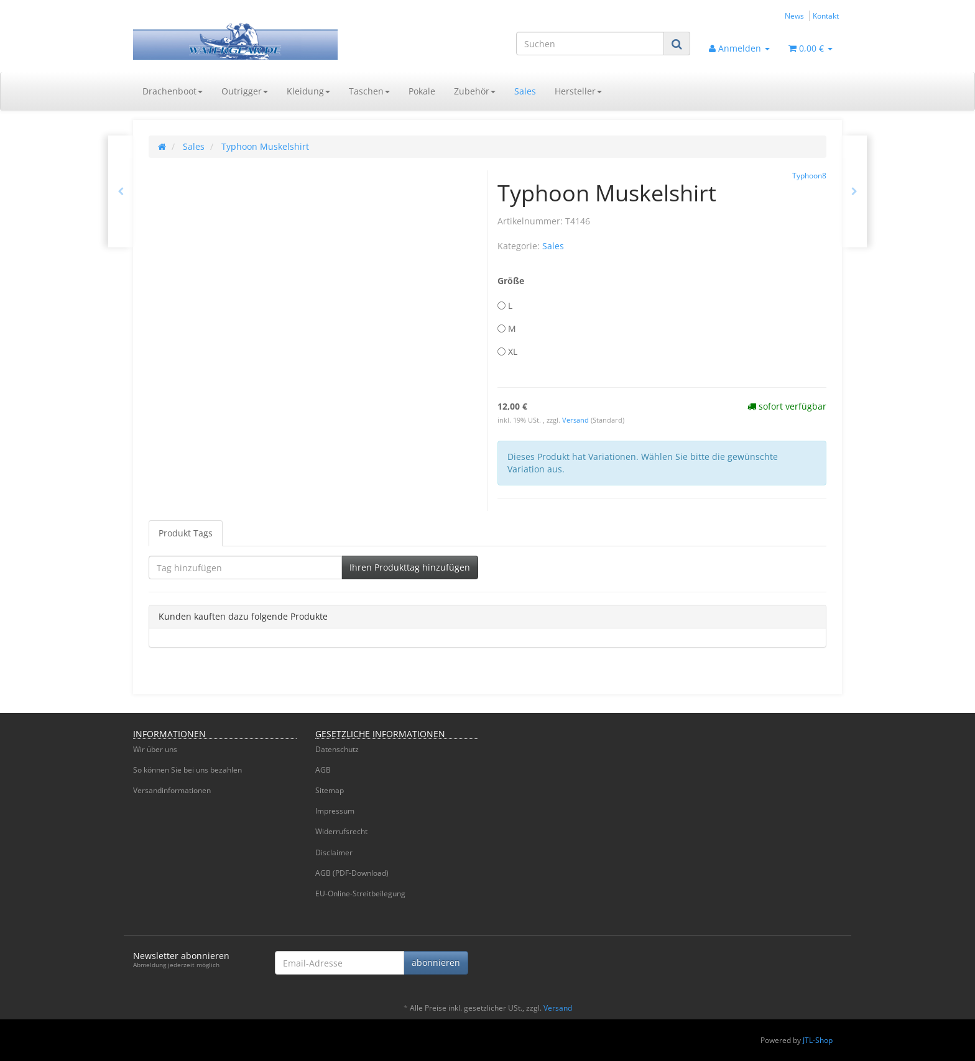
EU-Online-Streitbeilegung (360, 893)
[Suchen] (590, 43)
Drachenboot (172, 91)
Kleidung (308, 91)
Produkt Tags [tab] (186, 533)
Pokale (422, 91)
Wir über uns (155, 749)
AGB (323, 770)
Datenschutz (337, 749)
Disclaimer (334, 852)
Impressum (334, 811)
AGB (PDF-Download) (352, 873)
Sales (525, 91)
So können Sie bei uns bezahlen (187, 770)
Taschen (369, 91)
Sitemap (329, 790)
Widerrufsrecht (341, 831)
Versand (576, 420)
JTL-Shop (818, 1040)
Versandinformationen (172, 790)
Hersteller (578, 91)
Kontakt (826, 16)
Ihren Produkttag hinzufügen (409, 567)
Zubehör (475, 91)
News (794, 16)
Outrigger (244, 91)
